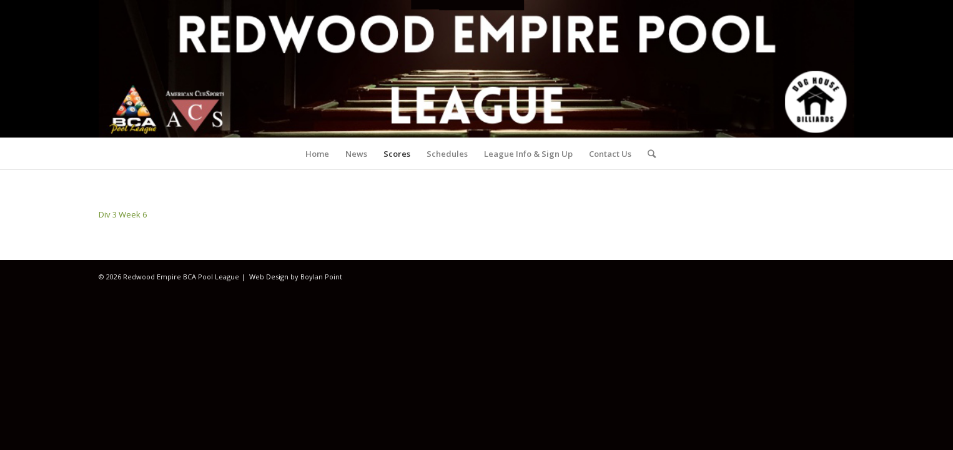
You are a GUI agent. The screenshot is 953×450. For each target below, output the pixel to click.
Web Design (269, 276)
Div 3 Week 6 (123, 214)
